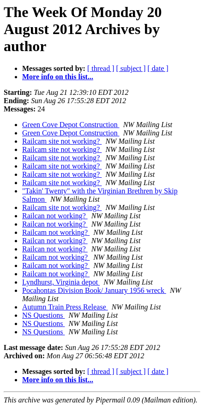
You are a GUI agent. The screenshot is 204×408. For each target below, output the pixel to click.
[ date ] (158, 68)
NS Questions (43, 315)
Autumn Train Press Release (65, 307)
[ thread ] (100, 68)
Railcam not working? (56, 232)
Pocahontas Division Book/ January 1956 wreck (94, 290)
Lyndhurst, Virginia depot (61, 282)
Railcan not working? (55, 216)
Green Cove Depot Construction (71, 124)
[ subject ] (131, 68)
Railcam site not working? (62, 141)
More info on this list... (57, 77)
